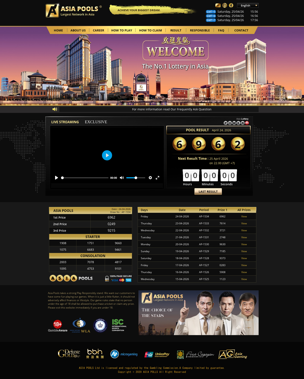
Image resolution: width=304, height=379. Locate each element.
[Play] (56, 177)
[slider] (85, 178)
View (244, 216)
